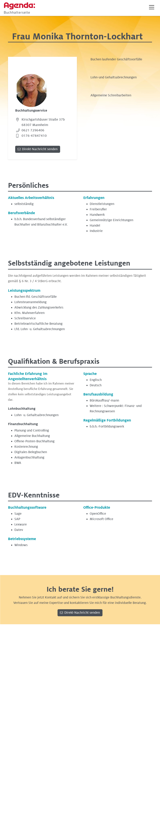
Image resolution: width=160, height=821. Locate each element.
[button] (151, 7)
